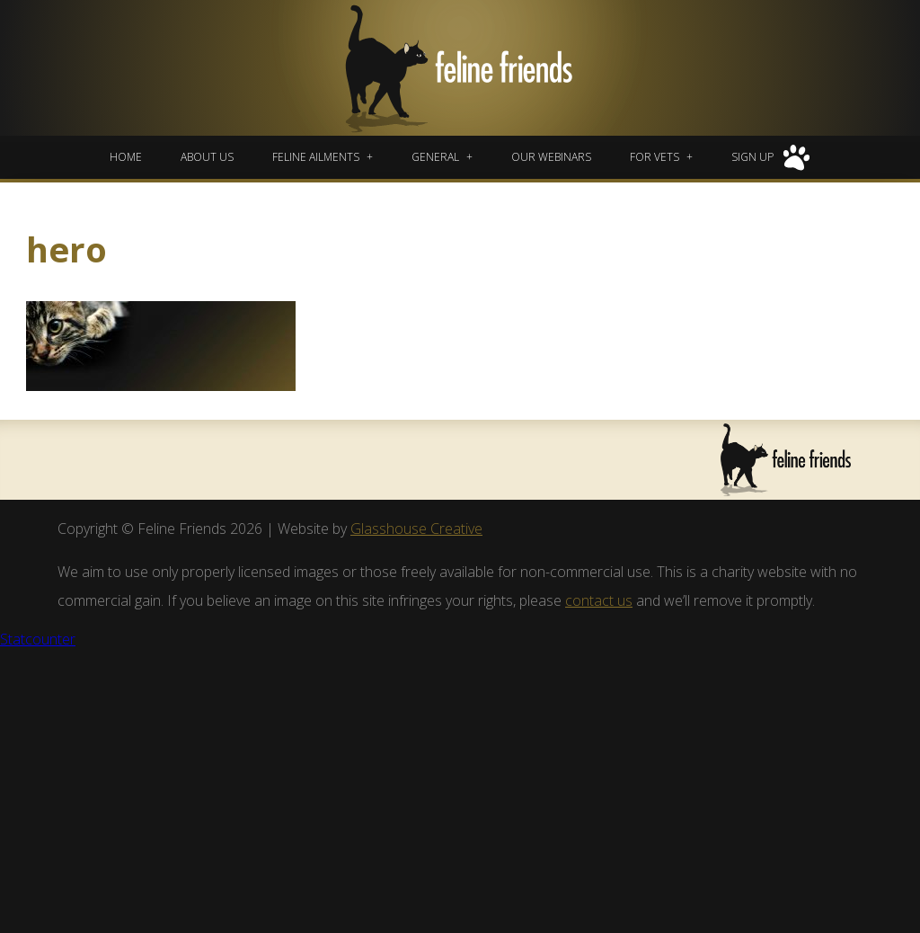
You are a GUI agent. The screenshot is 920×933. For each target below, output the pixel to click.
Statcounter (37, 639)
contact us (598, 600)
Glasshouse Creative (416, 528)
